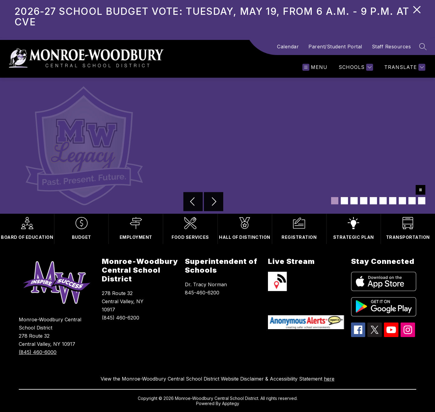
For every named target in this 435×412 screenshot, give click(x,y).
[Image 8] (402, 200)
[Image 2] (344, 200)
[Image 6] (383, 200)
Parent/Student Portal (335, 47)
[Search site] (423, 46)
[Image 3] (354, 200)
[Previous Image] (193, 202)
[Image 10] (421, 200)
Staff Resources (391, 47)
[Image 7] (392, 200)
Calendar (288, 47)
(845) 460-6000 (37, 352)
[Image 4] (363, 200)
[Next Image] (213, 202)
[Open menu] (314, 67)
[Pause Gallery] (420, 190)
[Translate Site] (404, 67)
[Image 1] (334, 200)
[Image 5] (373, 200)
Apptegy (230, 403)
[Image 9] (412, 200)
